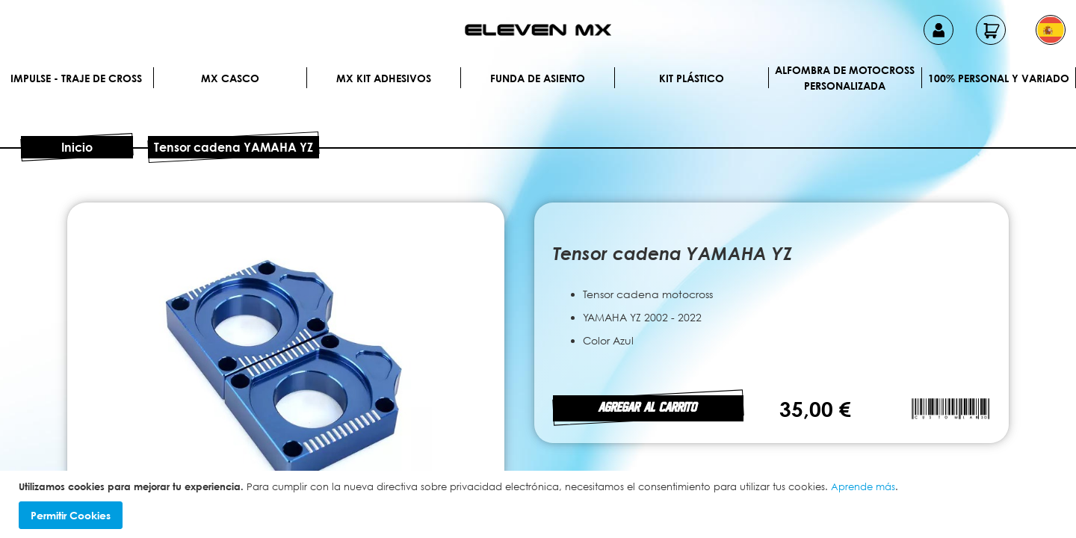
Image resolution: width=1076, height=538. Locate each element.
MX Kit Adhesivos (383, 78)
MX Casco (230, 78)
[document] (540, 505)
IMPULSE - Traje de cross (76, 78)
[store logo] (538, 30)
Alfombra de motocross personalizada (845, 77)
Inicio (77, 147)
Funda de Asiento (537, 78)
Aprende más (863, 486)
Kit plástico (691, 78)
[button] (1051, 30)
